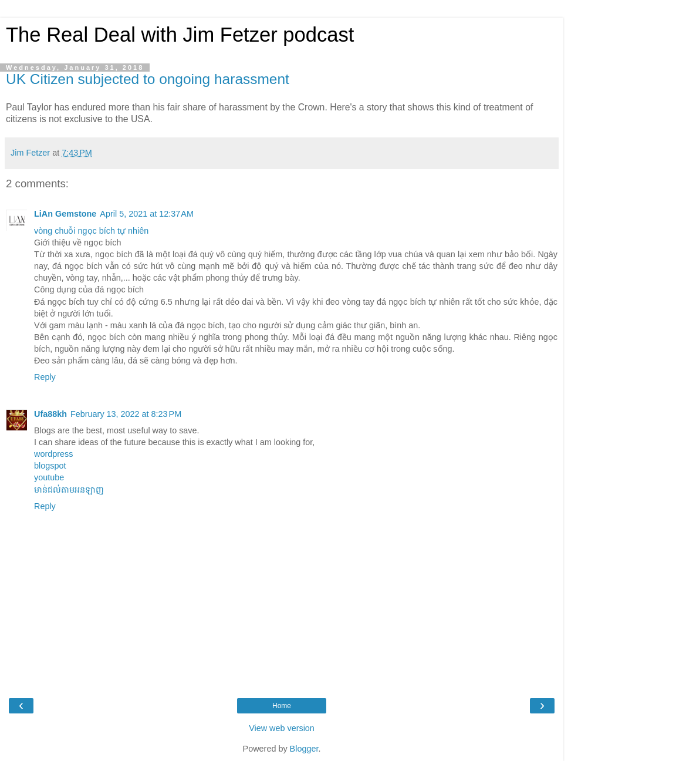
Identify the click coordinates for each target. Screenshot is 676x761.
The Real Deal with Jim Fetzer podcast (180, 34)
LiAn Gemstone (65, 213)
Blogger (304, 748)
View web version (282, 728)
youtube (49, 477)
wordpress (53, 454)
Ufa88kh (50, 414)
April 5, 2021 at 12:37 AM (147, 213)
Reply (45, 377)
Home (281, 706)
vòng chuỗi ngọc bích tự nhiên (91, 230)
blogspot (50, 465)
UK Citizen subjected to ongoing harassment (147, 79)
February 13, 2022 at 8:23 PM (125, 414)
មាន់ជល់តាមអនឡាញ (69, 489)
